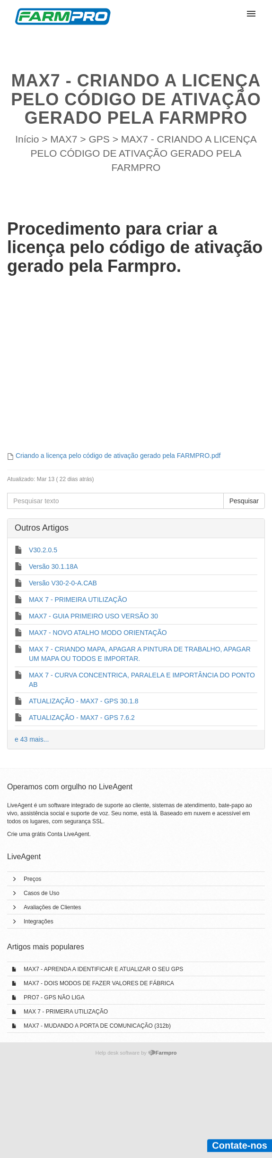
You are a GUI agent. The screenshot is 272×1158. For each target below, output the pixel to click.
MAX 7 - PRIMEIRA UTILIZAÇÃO (66, 1011)
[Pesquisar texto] (115, 501)
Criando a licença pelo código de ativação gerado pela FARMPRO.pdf (118, 455)
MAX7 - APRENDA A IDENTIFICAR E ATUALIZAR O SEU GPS (103, 969)
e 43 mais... (32, 739)
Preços (32, 879)
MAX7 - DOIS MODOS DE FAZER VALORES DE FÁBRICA (99, 983)
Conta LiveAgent (68, 834)
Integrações (38, 921)
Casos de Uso (41, 893)
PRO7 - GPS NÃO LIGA (54, 997)
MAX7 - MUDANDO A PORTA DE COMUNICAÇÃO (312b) (97, 1026)
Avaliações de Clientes (52, 907)
